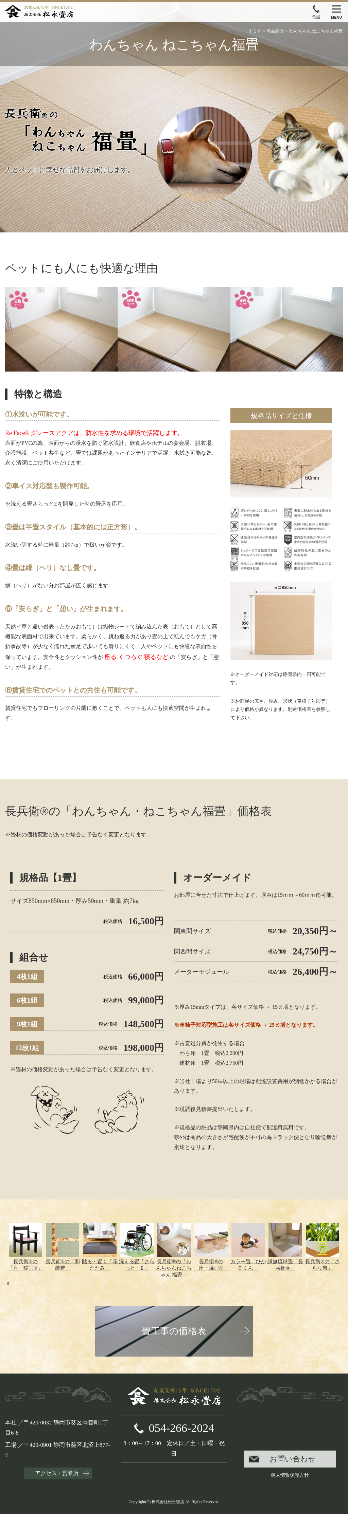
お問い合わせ (292, 1459)
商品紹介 (275, 31)
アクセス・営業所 (57, 1473)
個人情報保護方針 (290, 1475)
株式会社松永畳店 (168, 1501)
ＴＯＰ (255, 31)
